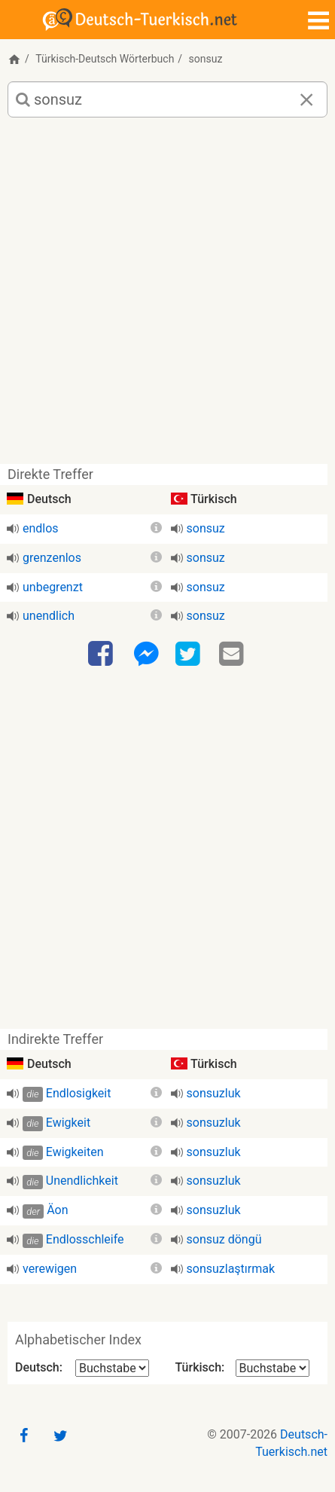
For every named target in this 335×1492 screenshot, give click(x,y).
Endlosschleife (85, 1239)
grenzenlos (52, 558)
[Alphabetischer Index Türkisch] (272, 1368)
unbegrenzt (53, 587)
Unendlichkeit (82, 1180)
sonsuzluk (214, 1093)
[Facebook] (102, 654)
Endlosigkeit (78, 1093)
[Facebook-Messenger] (146, 654)
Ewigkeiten (75, 1152)
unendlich (49, 616)
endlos (41, 528)
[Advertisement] (167, 296)
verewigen (50, 1269)
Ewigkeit (68, 1122)
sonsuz (206, 528)
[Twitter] (190, 654)
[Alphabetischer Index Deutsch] (112, 1368)
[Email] (233, 654)
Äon (57, 1210)
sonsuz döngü (224, 1239)
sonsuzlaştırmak (231, 1269)
